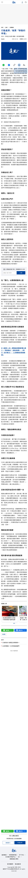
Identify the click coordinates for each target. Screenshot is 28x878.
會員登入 (8, 843)
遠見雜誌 (4, 855)
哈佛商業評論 (13, 855)
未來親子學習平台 (10, 857)
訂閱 (21, 273)
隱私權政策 (18, 864)
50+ (19, 857)
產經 (7, 27)
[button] (15, 623)
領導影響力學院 (14, 859)
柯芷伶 (2, 39)
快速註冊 (19, 842)
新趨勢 (3, 634)
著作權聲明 (10, 864)
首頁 (3, 27)
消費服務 (12, 27)
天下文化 (21, 855)
